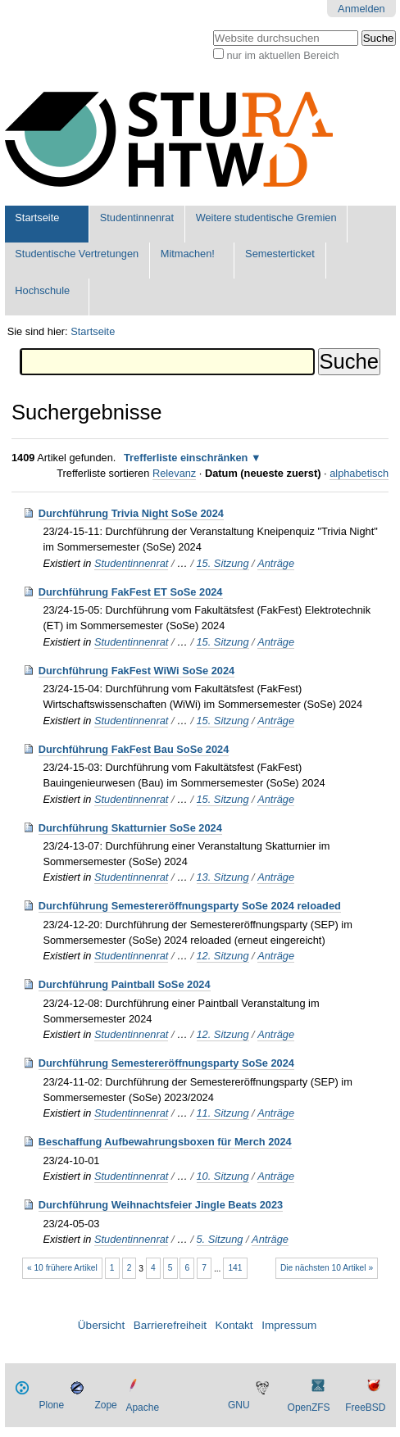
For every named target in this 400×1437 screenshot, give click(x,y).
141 (235, 1267)
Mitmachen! (188, 253)
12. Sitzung (223, 956)
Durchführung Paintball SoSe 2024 (125, 984)
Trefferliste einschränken (186, 457)
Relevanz (174, 473)
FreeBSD (365, 1407)
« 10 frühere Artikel (62, 1267)
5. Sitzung (220, 1239)
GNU (239, 1405)
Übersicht (101, 1325)
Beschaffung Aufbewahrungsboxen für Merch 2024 (165, 1142)
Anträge (275, 563)
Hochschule (42, 290)
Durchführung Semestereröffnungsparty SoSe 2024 (166, 1063)
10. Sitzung (223, 1176)
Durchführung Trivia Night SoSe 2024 (131, 513)
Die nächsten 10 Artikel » (326, 1267)
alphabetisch (359, 473)
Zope (105, 1405)
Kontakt (234, 1325)
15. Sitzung (223, 563)
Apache (142, 1407)
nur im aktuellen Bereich (282, 55)
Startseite (37, 217)
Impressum (288, 1325)
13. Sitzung (223, 877)
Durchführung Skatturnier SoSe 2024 (130, 828)
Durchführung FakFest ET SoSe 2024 (131, 592)
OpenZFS (309, 1407)
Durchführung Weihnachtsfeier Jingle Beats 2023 (161, 1205)
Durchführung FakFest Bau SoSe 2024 (134, 749)
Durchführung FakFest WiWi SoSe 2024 (136, 670)
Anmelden (361, 8)
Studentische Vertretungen (77, 253)
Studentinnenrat (137, 217)
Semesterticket (280, 253)
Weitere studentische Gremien (266, 217)
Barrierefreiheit (170, 1325)
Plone (52, 1405)
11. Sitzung (223, 1113)
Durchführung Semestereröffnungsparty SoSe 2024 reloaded (190, 906)
